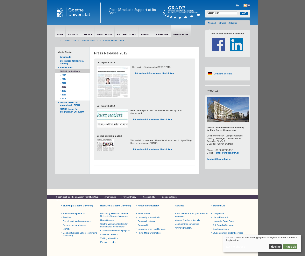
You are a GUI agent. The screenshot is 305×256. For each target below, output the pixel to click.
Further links (66, 67)
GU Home (65, 40)
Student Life (219, 205)
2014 (64, 79)
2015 (64, 75)
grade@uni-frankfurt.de (227, 153)
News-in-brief (144, 213)
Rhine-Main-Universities (149, 233)
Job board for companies (187, 224)
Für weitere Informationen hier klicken (154, 73)
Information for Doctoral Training (72, 62)
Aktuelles (233, 23)
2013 (64, 83)
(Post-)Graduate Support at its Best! (132, 11)
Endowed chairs (108, 242)
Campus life (143, 225)
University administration (149, 217)
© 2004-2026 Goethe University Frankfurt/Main (77, 197)
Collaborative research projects (115, 230)
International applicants (74, 213)
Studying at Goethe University (78, 205)
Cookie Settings (169, 197)
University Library (183, 228)
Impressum (110, 197)
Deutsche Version (223, 74)
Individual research (109, 234)
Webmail (212, 23)
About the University (148, 205)
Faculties (67, 217)
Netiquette (61, 200)
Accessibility (149, 197)
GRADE (75, 40)
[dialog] (262, 243)
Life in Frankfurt (220, 217)
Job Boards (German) (223, 225)
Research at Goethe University (115, 205)
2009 (64, 98)
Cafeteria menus (221, 229)
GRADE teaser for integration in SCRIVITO (72, 110)
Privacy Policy (129, 197)
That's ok (290, 246)
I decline (275, 246)
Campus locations (146, 221)
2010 (64, 94)
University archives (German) (152, 229)
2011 (64, 91)
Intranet (222, 23)
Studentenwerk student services (228, 233)
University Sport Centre (224, 221)
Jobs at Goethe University (187, 220)
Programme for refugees (74, 225)
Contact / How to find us (219, 159)
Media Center (88, 40)
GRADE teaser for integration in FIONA (70, 103)
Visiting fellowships (109, 238)
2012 (64, 87)
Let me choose (235, 246)
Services (179, 205)
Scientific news (107, 220)
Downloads (65, 57)
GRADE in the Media (107, 40)
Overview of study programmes (77, 221)
